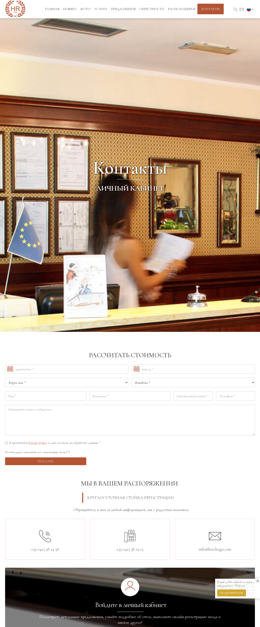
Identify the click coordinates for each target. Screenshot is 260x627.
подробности (231, 593)
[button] (251, 9)
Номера (69, 9)
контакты (210, 9)
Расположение (181, 9)
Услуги (100, 9)
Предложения (123, 9)
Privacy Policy (38, 443)
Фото (85, 9)
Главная (52, 9)
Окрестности (151, 9)
